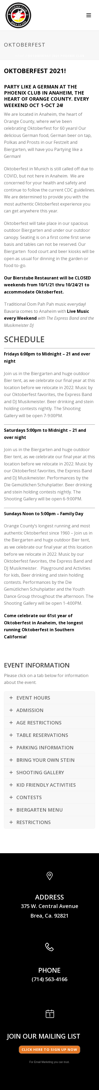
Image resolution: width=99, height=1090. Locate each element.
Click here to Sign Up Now (49, 1049)
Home (19, 56)
